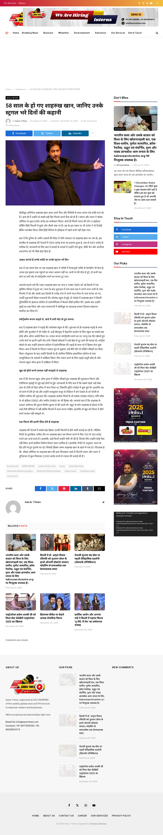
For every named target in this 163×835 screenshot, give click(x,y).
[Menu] (6, 33)
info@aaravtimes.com (27, 722)
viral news (12, 476)
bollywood (12, 98)
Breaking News (30, 32)
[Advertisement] (81, 62)
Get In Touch (135, 32)
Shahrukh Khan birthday (49, 471)
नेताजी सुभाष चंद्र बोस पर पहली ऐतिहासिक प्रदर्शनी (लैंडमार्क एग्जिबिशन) (87, 559)
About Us (49, 816)
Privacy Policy (121, 816)
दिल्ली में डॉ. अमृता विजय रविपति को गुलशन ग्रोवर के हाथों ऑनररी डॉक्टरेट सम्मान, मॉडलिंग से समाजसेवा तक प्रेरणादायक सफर (54, 562)
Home (16, 32)
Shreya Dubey (123, 165)
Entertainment (82, 32)
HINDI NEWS (28, 466)
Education (100, 32)
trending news (87, 471)
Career (82, 816)
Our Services (10, 3)
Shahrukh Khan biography (20, 471)
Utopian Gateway (98, 824)
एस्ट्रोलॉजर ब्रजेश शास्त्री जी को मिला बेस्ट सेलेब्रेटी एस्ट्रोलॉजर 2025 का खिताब (21, 618)
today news (70, 471)
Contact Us (66, 816)
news (62, 466)
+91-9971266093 (25, 725)
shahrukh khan (76, 466)
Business (48, 32)
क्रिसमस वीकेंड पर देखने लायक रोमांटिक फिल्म (52, 616)
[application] (135, 524)
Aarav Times (21, 121)
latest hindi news (47, 466)
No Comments (89, 121)
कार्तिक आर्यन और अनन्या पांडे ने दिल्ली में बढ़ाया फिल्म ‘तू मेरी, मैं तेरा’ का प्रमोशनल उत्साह (88, 619)
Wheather (63, 32)
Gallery (21, 3)
